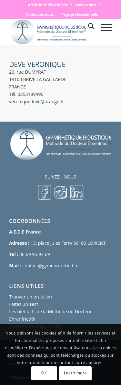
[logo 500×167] (50, 32)
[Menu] (103, 27)
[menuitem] (48, 4)
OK (44, 373)
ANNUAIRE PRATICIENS (48, 4)
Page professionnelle (79, 14)
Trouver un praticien (30, 297)
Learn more (75, 373)
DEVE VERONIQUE (37, 64)
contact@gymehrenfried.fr (50, 265)
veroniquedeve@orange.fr (36, 101)
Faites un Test (23, 304)
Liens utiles (86, 4)
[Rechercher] (88, 27)
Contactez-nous (40, 14)
